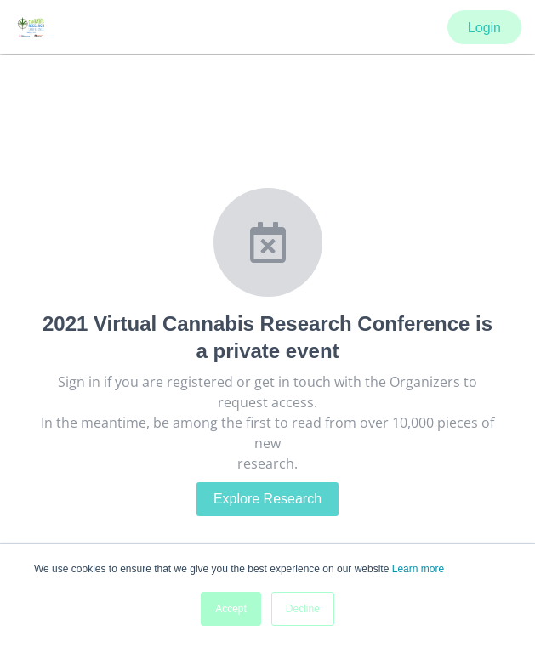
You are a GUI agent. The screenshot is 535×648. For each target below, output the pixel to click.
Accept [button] (231, 609)
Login (484, 27)
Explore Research (267, 499)
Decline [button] (303, 609)
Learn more (418, 569)
